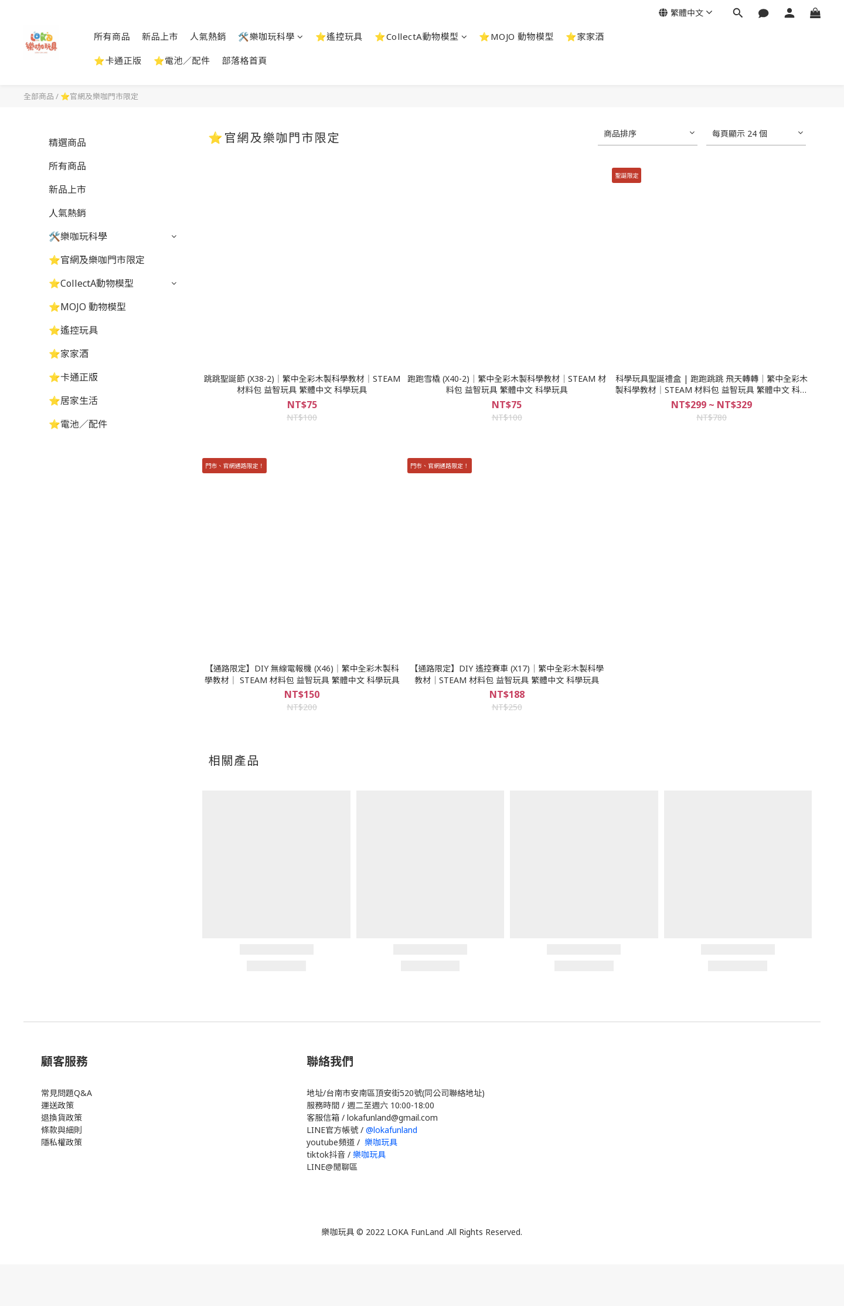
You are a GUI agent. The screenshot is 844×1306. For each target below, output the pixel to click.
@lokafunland (391, 1129)
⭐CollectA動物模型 (421, 36)
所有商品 (112, 36)
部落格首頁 (245, 60)
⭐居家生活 (73, 400)
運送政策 (57, 1105)
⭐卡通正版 (118, 60)
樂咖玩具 (381, 1142)
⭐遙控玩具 (339, 36)
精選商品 (67, 142)
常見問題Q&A (66, 1092)
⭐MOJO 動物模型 (516, 36)
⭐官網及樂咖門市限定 (99, 96)
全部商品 (38, 96)
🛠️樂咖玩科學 (271, 36)
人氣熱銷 (208, 36)
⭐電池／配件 (182, 60)
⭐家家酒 (585, 36)
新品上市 (160, 36)
